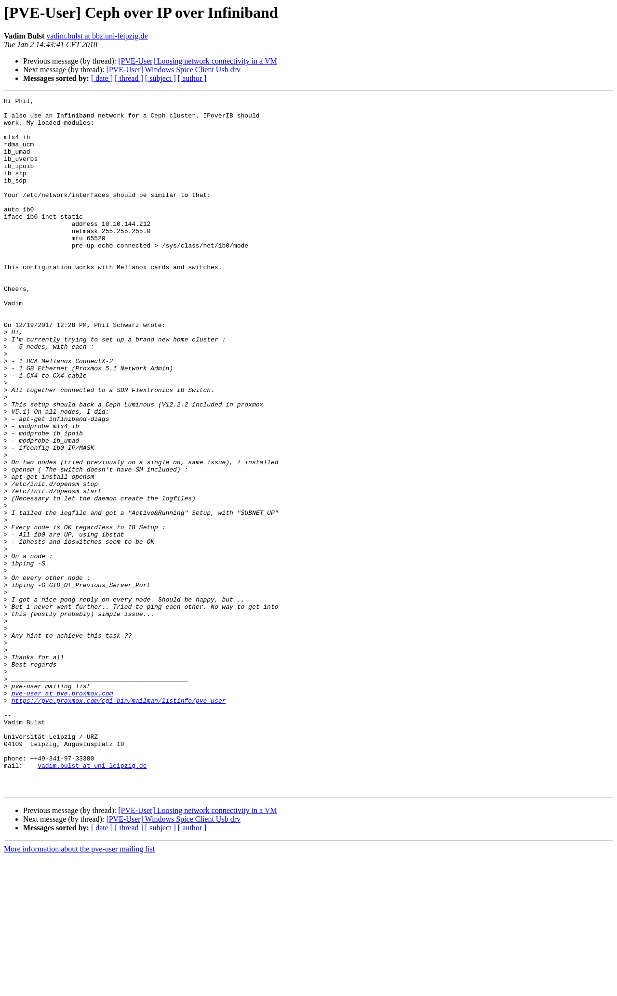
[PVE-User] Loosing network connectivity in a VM (197, 61)
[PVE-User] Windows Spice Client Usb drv (173, 70)
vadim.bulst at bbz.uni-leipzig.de (97, 36)
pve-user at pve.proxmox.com (62, 813)
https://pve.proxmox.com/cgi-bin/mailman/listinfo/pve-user (119, 821)
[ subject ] (160, 78)
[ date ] (102, 78)
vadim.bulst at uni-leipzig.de (92, 899)
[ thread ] (129, 78)
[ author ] (192, 78)
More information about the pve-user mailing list (79, 987)
